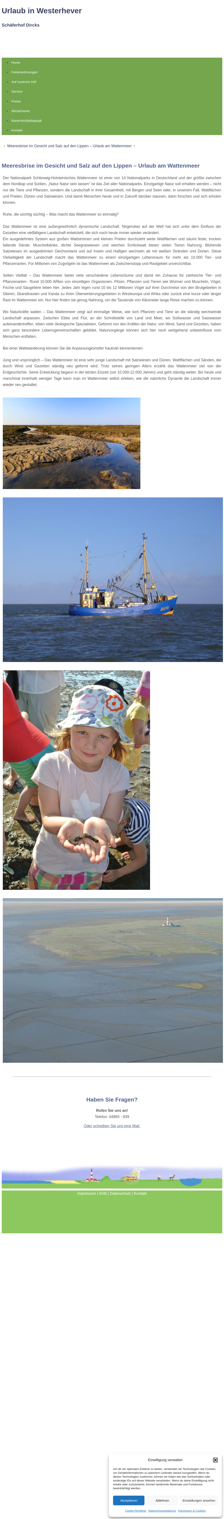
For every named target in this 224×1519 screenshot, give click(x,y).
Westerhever (20, 111)
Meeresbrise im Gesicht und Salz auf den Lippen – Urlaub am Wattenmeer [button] (69, 146)
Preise (16, 101)
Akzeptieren (128, 1500)
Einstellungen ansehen (199, 1500)
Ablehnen (162, 1500)
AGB (103, 1193)
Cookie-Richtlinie (135, 1510)
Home (15, 62)
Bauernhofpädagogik (26, 120)
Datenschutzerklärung (162, 1510)
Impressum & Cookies (192, 1510)
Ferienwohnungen (24, 72)
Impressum (86, 1193)
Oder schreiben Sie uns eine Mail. (112, 1126)
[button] (215, 1460)
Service (16, 91)
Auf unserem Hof (23, 82)
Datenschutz (120, 1193)
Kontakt (17, 130)
